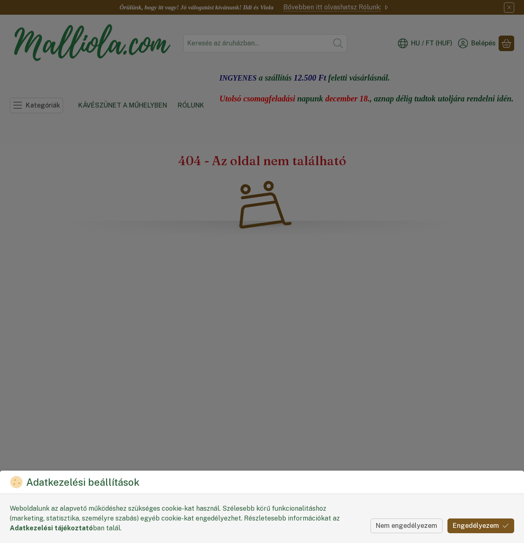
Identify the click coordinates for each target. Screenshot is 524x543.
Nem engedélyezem (406, 526)
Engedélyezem (481, 526)
